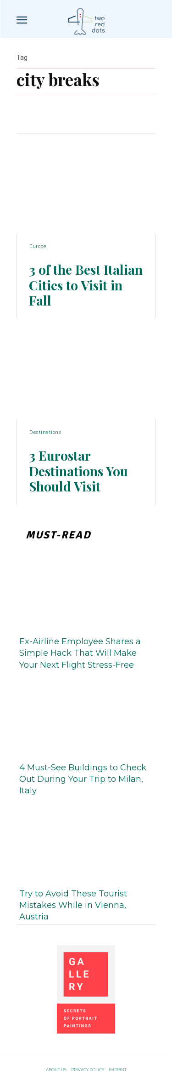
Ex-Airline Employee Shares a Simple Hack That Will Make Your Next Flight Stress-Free (80, 653)
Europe (37, 246)
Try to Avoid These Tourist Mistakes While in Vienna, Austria (73, 905)
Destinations (45, 432)
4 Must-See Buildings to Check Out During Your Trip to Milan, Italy (82, 779)
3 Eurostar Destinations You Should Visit (78, 471)
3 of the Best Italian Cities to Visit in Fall (86, 285)
